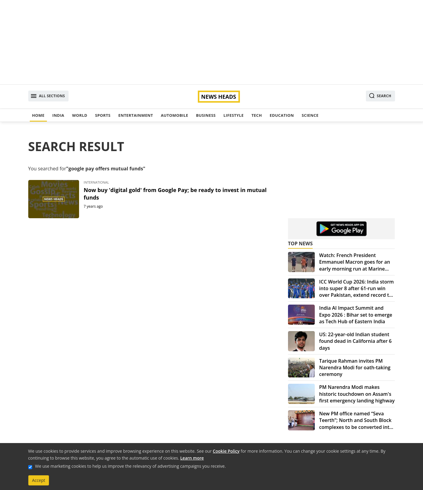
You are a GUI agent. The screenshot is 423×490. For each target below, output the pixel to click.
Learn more (192, 458)
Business (206, 115)
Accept (38, 480)
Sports (102, 115)
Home (38, 115)
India (58, 115)
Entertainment (135, 115)
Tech (256, 115)
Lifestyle (233, 115)
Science (310, 115)
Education (282, 115)
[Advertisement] (211, 42)
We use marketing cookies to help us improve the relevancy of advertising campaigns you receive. (130, 466)
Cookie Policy (226, 451)
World (79, 115)
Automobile (174, 115)
